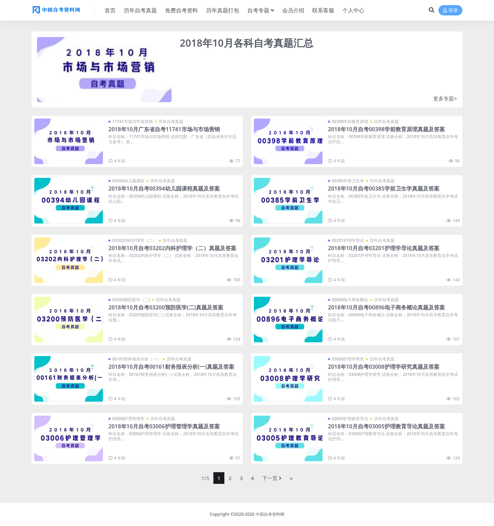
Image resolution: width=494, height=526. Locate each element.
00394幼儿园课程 (128, 181)
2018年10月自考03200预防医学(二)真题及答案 (165, 307)
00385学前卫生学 (348, 181)
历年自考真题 (170, 121)
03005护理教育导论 (350, 418)
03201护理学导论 (348, 240)
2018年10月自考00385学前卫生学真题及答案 (383, 188)
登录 (450, 10)
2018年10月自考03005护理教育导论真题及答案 (386, 426)
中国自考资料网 (270, 514)
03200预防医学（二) (131, 300)
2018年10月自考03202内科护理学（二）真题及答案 (172, 248)
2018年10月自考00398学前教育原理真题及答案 (386, 129)
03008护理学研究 (348, 359)
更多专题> (445, 98)
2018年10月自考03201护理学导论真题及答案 (383, 248)
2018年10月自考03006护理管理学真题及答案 (164, 426)
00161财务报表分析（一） (136, 359)
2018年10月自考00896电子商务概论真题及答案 (386, 307)
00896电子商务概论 (350, 300)
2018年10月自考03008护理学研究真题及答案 (383, 366)
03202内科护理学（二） (134, 240)
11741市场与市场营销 (132, 121)
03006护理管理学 (128, 418)
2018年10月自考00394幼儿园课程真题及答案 (164, 188)
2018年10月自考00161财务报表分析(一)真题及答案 (171, 366)
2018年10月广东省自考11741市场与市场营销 (164, 129)
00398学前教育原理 (350, 121)
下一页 (272, 478)
